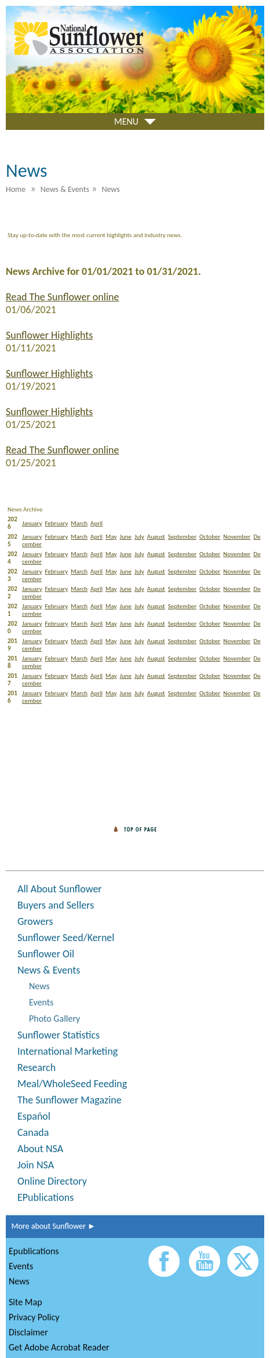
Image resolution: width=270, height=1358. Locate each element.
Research (36, 1067)
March (79, 523)
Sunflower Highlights (49, 335)
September (182, 536)
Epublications (34, 1251)
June (126, 536)
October (209, 536)
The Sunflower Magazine (69, 1100)
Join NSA (35, 1165)
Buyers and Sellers (55, 905)
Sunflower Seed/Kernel (65, 937)
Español (33, 1116)
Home (15, 189)
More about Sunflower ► (51, 1226)
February (56, 523)
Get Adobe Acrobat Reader (59, 1347)
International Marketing (67, 1051)
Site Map (25, 1302)
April (96, 523)
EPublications (45, 1197)
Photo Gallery (54, 1018)
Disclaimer (28, 1332)
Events (41, 1002)
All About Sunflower (59, 889)
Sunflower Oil (45, 953)
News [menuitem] (110, 189)
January (32, 523)
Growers (35, 921)
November (236, 536)
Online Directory (52, 1181)
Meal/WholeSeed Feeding (72, 1083)
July (139, 536)
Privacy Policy (34, 1317)
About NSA (40, 1148)
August (156, 536)
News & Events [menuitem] (65, 189)
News (39, 986)
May (110, 536)
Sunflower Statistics (58, 1035)
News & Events (48, 970)
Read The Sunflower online (62, 297)
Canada (33, 1132)
